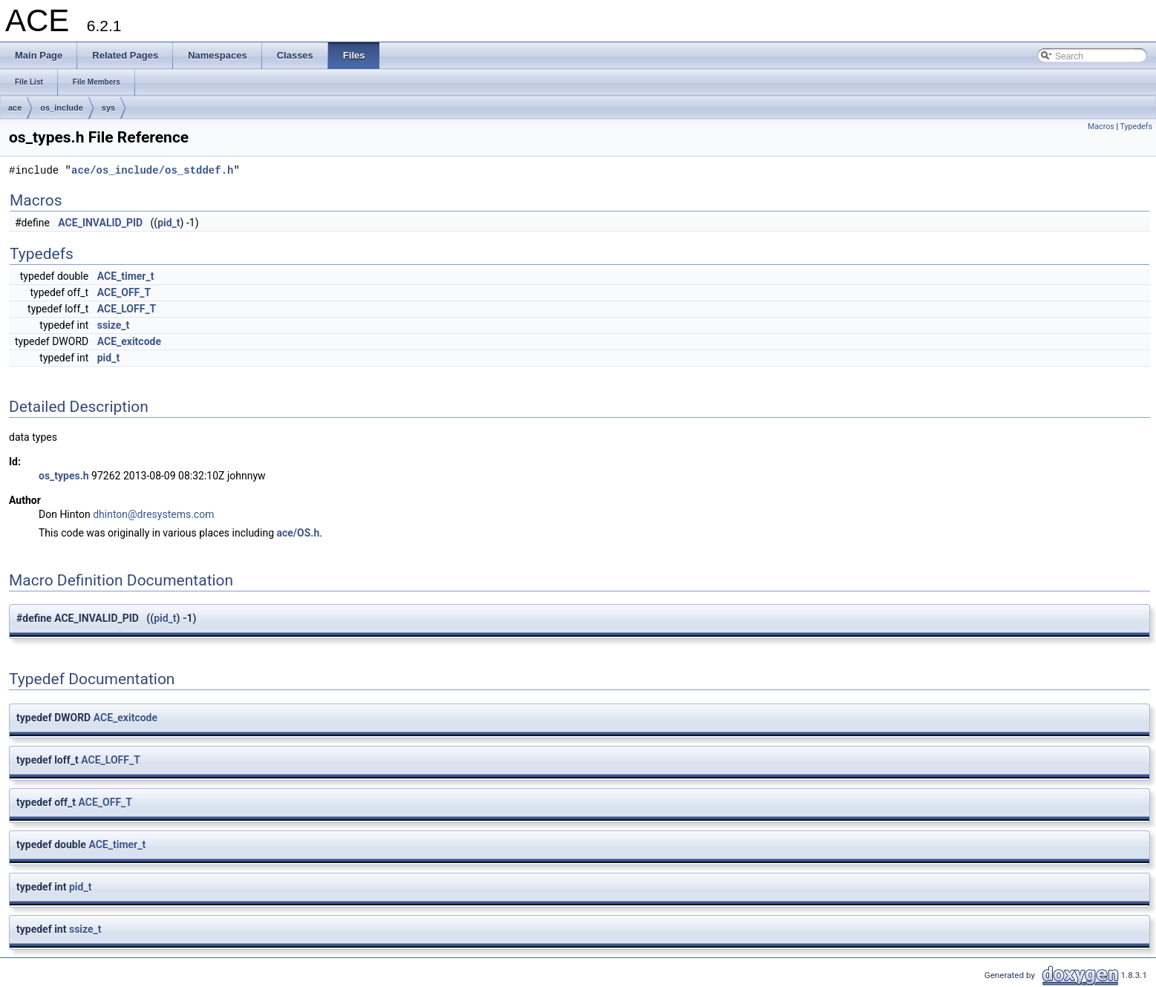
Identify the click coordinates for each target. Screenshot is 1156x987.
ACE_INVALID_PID (100, 223)
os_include (61, 107)
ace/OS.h (298, 533)
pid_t (168, 223)
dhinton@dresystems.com (153, 514)
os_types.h (64, 476)
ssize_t (113, 325)
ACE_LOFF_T (127, 309)
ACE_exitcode (129, 341)
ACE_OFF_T (124, 292)
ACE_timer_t (125, 276)
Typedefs (1136, 126)
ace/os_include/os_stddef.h (152, 171)
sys (108, 107)
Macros (1101, 126)
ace (15, 107)
